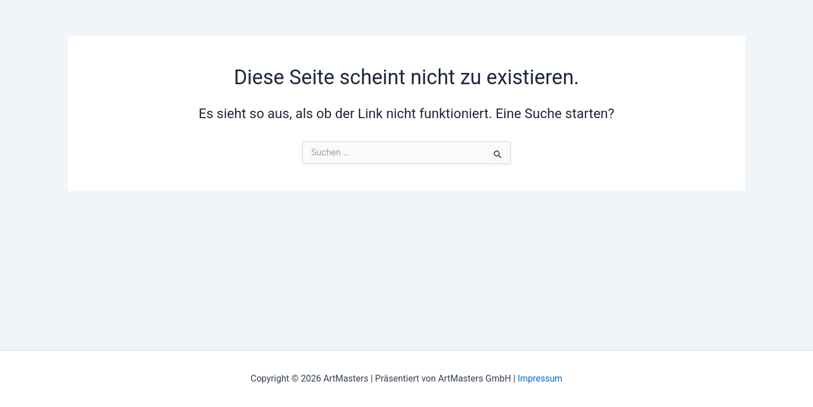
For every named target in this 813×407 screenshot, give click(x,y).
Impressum (540, 378)
